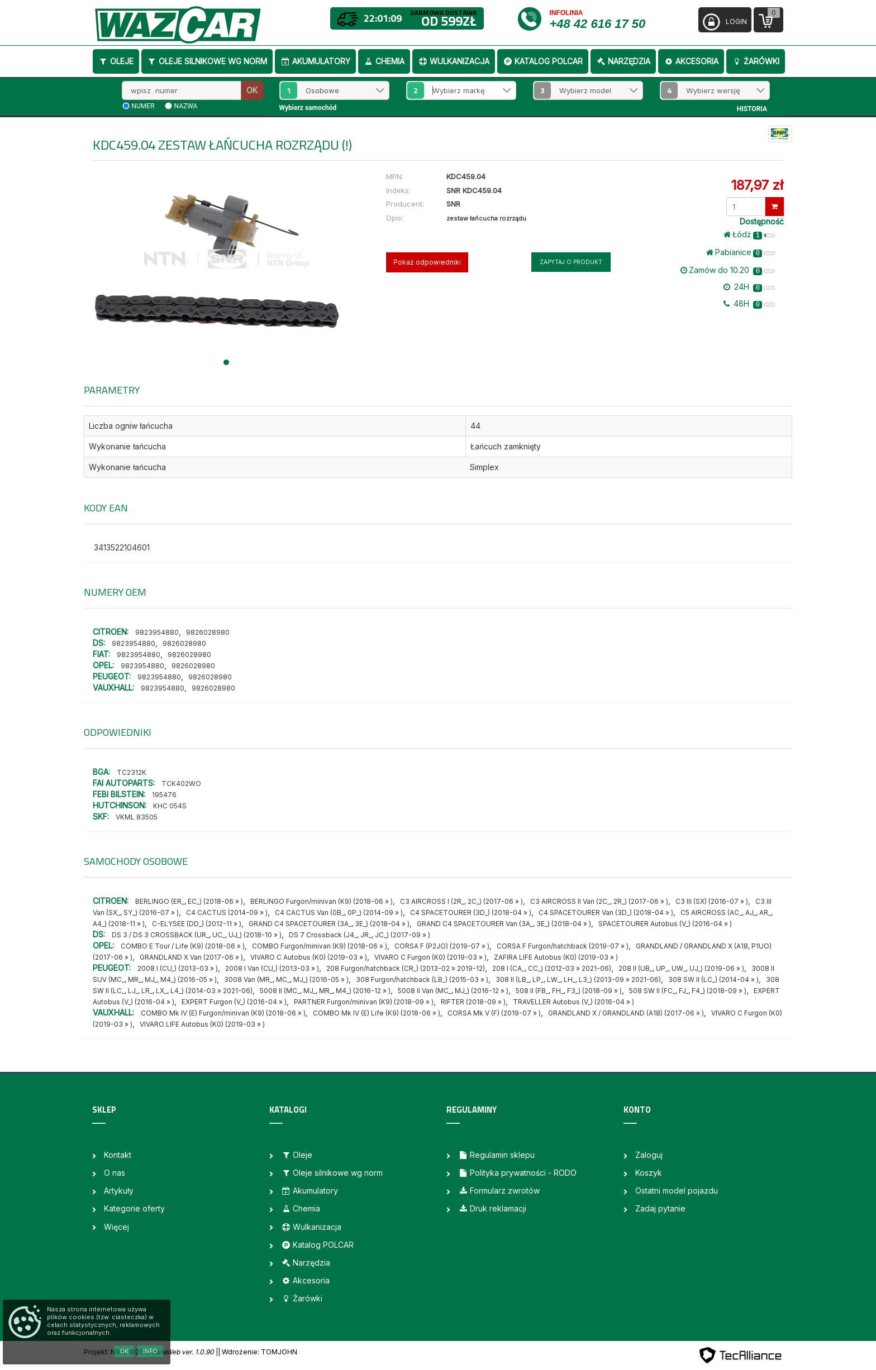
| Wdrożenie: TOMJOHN (257, 1352)
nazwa (186, 106)
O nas (114, 1172)
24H (749, 287)
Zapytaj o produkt (571, 261)
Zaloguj (649, 1155)
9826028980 (208, 632)
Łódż (749, 234)
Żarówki (755, 61)
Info (150, 1351)
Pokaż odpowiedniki (427, 262)
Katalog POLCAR (543, 61)
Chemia (384, 61)
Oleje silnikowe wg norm (207, 61)
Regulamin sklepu (496, 1155)
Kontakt (117, 1155)
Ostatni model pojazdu (676, 1190)
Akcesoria (691, 61)
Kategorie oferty (134, 1208)
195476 (164, 795)
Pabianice (740, 252)
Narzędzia (623, 61)
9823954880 (157, 632)
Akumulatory (315, 61)
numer (143, 106)
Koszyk (648, 1172)
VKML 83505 (137, 817)
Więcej (116, 1227)
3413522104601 (122, 547)
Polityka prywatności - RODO (517, 1172)
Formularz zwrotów (499, 1190)
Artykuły (119, 1190)
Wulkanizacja (453, 61)
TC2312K (131, 772)
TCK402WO (181, 783)
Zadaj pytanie (660, 1208)
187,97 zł (757, 185)
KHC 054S (170, 806)
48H (749, 304)
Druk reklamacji (492, 1208)
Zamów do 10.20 (727, 270)
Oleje (116, 61)
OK (252, 90)
